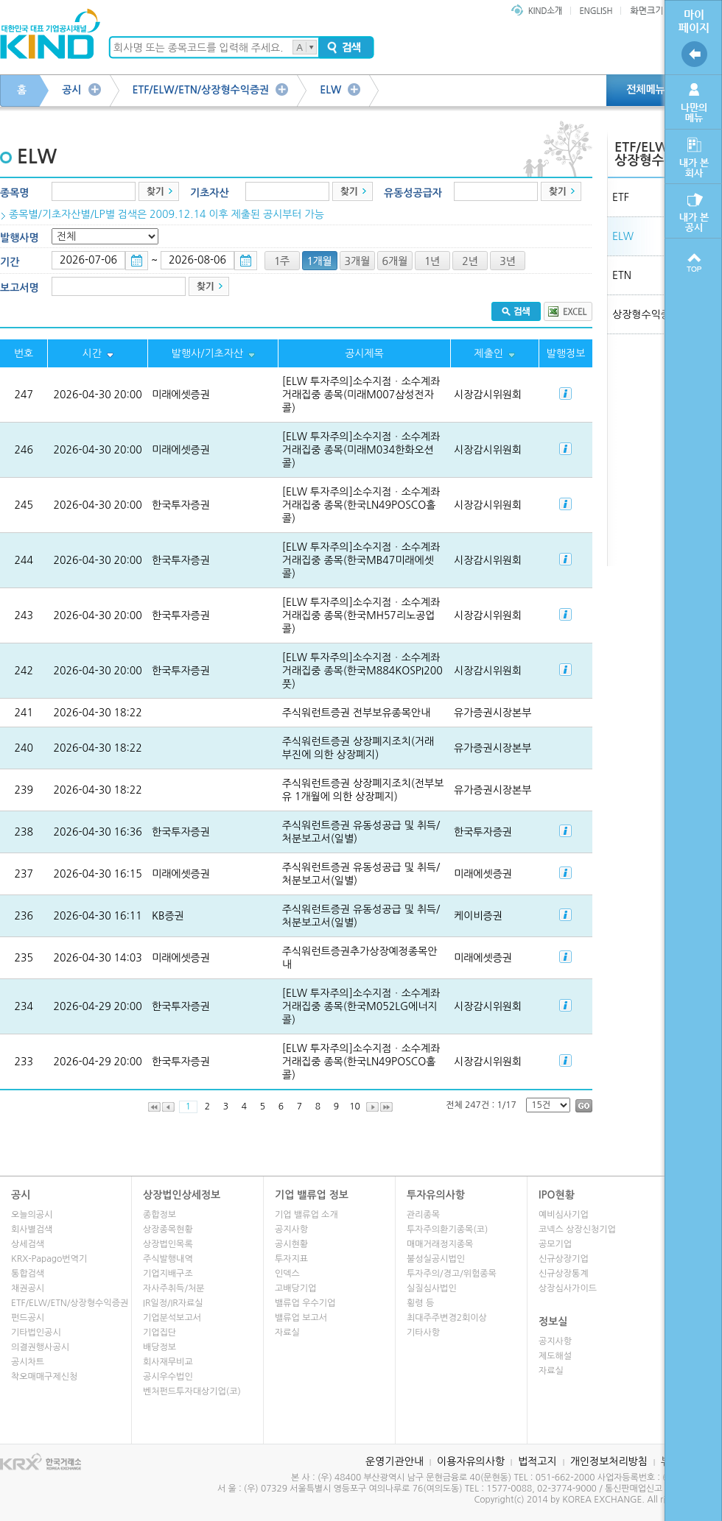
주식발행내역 (168, 1258)
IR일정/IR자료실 (173, 1303)
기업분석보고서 (172, 1317)
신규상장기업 (564, 1258)
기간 (9, 262)
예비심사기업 (564, 1214)
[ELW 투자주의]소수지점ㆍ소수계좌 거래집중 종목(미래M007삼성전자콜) (361, 394)
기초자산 (209, 193)
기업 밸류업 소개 (306, 1214)
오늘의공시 (31, 1214)
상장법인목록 (168, 1244)
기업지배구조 (168, 1273)
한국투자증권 (181, 505)
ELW (330, 90)
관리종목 (423, 1214)
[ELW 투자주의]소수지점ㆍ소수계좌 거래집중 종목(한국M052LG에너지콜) (361, 1006)
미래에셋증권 (181, 394)
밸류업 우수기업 (305, 1303)
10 (354, 1106)
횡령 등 (420, 1303)
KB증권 (168, 916)
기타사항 (423, 1332)
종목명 (14, 193)
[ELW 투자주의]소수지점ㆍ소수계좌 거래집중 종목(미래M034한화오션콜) (361, 449)
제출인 (488, 353)
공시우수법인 (168, 1376)
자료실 (287, 1332)
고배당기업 (295, 1288)
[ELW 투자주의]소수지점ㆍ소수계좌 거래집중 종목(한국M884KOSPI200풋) (362, 670)
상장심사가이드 (568, 1288)
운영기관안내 (394, 1461)
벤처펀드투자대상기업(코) (192, 1391)
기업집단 (159, 1332)
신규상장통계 (564, 1273)
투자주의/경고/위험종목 (452, 1273)
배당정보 (159, 1347)
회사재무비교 (168, 1362)
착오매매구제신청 (44, 1376)
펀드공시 (27, 1317)
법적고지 (537, 1461)
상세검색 (27, 1244)
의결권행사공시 (40, 1347)
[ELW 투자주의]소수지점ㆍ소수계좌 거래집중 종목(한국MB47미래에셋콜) (361, 560)
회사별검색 (31, 1229)
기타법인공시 (36, 1332)
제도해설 (555, 1356)
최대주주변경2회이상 (447, 1317)
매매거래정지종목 (440, 1244)
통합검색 (27, 1273)
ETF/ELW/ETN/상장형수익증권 (201, 90)
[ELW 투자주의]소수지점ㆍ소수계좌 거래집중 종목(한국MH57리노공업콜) (361, 615)
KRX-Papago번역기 (49, 1258)
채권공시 (27, 1288)
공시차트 (27, 1362)
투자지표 (291, 1258)
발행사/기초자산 (207, 353)
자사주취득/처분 (173, 1288)
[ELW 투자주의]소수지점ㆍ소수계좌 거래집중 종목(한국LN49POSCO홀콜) (361, 505)
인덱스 (287, 1273)
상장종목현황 (168, 1229)
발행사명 (19, 238)
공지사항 (291, 1229)
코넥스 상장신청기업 (577, 1229)
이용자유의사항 (471, 1461)
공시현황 (291, 1244)
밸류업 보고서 (301, 1317)
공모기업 (555, 1244)
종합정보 (159, 1214)
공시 (71, 90)
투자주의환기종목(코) (447, 1229)
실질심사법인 (432, 1288)
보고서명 (19, 288)
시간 (91, 353)
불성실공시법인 (436, 1258)
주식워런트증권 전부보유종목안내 (356, 712)
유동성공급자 (413, 193)
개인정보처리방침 (609, 1461)
